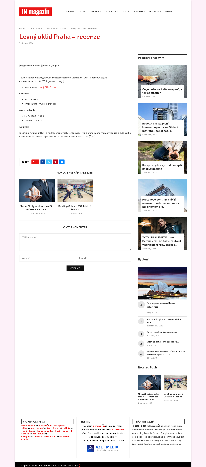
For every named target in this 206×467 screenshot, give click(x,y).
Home (22, 28)
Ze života (69, 12)
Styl (82, 12)
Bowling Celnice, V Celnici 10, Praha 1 (173, 395)
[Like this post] (36, 161)
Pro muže (154, 12)
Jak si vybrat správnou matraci (162, 332)
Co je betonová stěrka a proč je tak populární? (162, 91)
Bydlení (95, 12)
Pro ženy (138, 12)
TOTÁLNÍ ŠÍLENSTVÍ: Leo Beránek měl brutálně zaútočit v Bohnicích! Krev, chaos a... (161, 241)
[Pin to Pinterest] (55, 161)
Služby (168, 12)
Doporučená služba (56, 28)
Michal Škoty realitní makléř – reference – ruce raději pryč (149, 397)
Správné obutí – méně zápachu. (163, 342)
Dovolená (111, 12)
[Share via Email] (62, 161)
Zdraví (125, 12)
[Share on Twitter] (49, 161)
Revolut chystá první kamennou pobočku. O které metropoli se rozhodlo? (160, 127)
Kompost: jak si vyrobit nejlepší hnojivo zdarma (162, 167)
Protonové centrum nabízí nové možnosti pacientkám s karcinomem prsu (160, 203)
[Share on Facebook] (42, 161)
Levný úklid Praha (47, 87)
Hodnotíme (36, 28)
